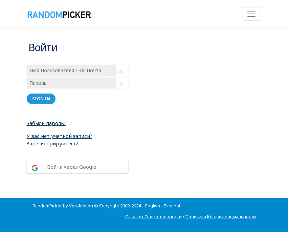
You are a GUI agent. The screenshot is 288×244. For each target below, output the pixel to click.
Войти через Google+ (73, 166)
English (152, 206)
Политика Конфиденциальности (220, 217)
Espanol (172, 206)
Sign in (41, 99)
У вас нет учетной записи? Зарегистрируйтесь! (59, 140)
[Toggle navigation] (251, 14)
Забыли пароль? (46, 123)
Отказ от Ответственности (153, 217)
